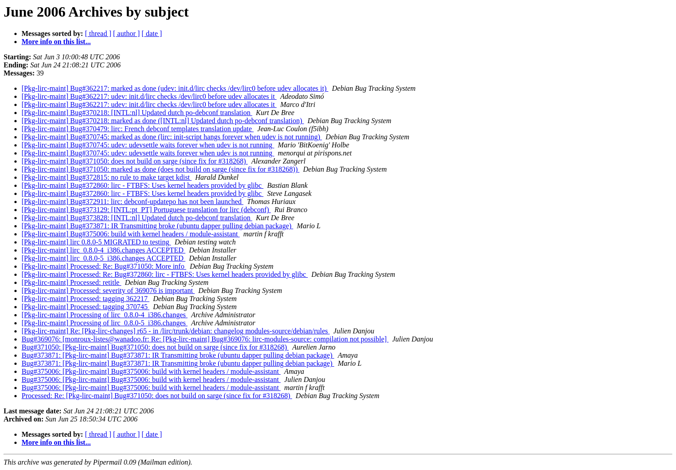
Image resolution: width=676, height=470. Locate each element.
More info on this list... (56, 41)
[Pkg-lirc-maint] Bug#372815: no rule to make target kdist (106, 177)
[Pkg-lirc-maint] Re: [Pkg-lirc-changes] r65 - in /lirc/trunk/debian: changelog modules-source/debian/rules (176, 331)
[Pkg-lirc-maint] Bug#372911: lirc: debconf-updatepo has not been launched (133, 201)
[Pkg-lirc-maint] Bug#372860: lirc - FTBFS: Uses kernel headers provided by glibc (142, 185)
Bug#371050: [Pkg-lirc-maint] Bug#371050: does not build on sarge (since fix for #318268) (155, 347)
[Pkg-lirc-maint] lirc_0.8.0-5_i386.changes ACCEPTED (103, 258)
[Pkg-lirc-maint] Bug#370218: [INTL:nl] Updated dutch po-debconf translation (137, 112)
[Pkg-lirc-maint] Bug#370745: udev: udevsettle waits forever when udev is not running (148, 145)
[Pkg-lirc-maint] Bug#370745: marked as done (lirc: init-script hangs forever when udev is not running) (172, 137)
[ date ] (152, 33)
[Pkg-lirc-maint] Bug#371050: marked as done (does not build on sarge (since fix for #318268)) (160, 169)
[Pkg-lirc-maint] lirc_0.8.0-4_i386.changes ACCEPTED (103, 250)
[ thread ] (98, 33)
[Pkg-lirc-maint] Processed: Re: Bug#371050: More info (104, 266)
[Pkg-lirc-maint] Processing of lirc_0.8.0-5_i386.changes (104, 323)
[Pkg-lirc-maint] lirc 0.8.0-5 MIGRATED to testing (96, 242)
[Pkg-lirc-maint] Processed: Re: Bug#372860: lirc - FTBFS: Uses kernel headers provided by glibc (165, 274)
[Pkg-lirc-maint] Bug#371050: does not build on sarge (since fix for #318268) (135, 161)
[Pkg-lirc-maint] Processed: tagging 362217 (85, 298)
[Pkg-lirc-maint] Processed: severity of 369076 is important (108, 290)
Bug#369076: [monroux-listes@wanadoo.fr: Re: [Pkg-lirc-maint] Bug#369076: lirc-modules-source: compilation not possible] (205, 339)
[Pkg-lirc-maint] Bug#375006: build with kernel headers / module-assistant (131, 234)
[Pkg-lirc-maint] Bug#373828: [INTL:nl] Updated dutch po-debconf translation (137, 218)
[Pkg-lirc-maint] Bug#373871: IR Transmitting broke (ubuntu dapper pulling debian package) (157, 226)
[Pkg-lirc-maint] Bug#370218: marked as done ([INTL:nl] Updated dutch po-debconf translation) (163, 120)
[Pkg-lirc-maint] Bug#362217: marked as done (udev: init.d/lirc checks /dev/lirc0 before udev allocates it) (175, 88)
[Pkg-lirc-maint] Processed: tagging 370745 (85, 306)
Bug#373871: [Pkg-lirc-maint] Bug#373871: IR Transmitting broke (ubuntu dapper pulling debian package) (178, 355)
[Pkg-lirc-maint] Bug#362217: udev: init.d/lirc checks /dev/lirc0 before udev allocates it (149, 96)
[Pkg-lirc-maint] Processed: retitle (71, 282)
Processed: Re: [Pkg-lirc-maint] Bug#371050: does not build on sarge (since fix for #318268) (157, 395)
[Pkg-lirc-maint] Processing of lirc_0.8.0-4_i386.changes (104, 315)
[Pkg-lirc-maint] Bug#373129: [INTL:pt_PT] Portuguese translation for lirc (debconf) (146, 209)
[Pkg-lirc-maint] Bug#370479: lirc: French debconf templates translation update (138, 129)
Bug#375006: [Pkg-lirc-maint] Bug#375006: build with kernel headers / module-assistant (151, 371)
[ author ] (126, 33)
